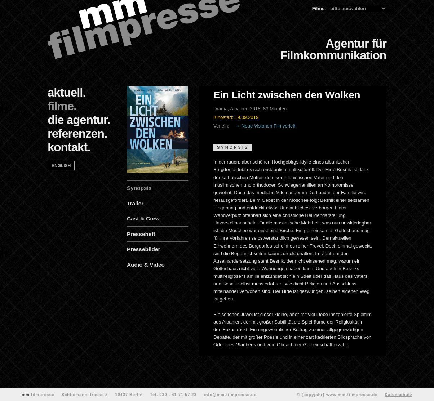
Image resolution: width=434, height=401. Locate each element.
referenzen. (77, 133)
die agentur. (79, 119)
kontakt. (69, 147)
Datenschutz (398, 394)
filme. (62, 106)
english (61, 165)
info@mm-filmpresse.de (230, 394)
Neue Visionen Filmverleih (269, 126)
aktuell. (67, 92)
